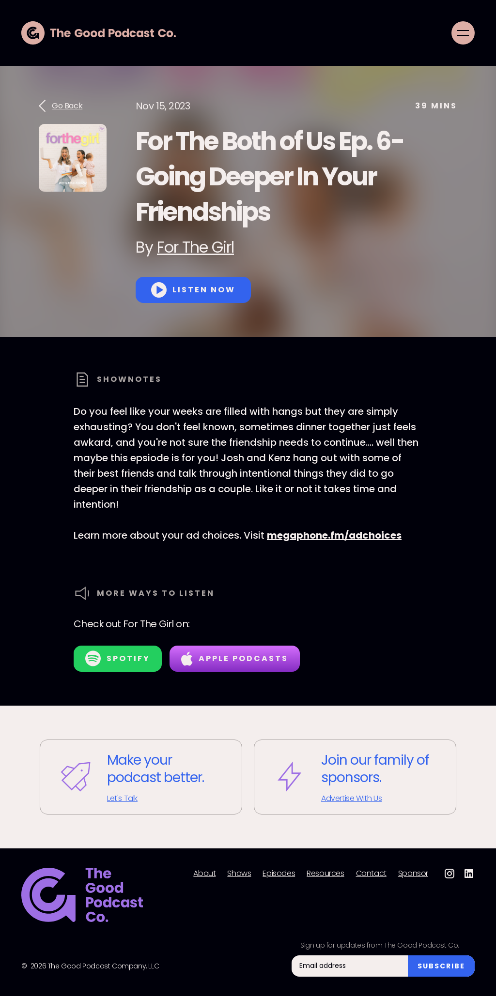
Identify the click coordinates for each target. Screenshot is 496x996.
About (204, 873)
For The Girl (195, 247)
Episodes (279, 873)
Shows (239, 873)
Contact (371, 873)
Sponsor (413, 873)
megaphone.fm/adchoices (334, 535)
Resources (325, 873)
